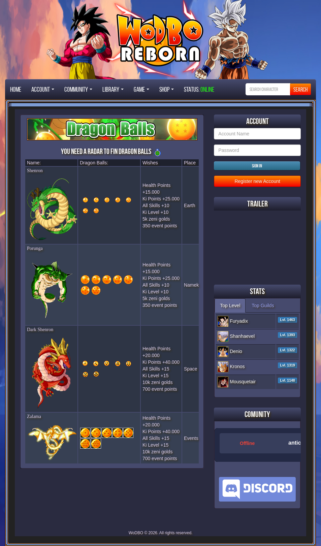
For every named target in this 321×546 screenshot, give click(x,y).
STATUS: (199, 89)
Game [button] (141, 89)
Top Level (230, 305)
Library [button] (113, 89)
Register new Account (257, 181)
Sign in (257, 165)
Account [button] (42, 89)
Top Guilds (263, 305)
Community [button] (78, 89)
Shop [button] (166, 89)
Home (15, 89)
